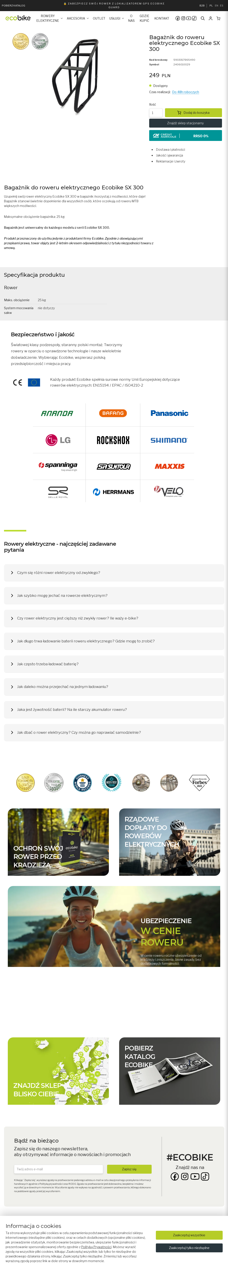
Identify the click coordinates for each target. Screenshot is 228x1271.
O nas (131, 18)
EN (216, 5)
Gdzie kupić (144, 18)
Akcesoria (76, 18)
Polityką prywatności (51, 1183)
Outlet (99, 18)
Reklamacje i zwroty (170, 161)
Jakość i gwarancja (169, 155)
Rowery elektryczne (47, 18)
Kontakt (161, 18)
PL (211, 5)
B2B (202, 5)
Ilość (152, 104)
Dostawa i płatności (170, 149)
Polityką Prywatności (96, 1247)
